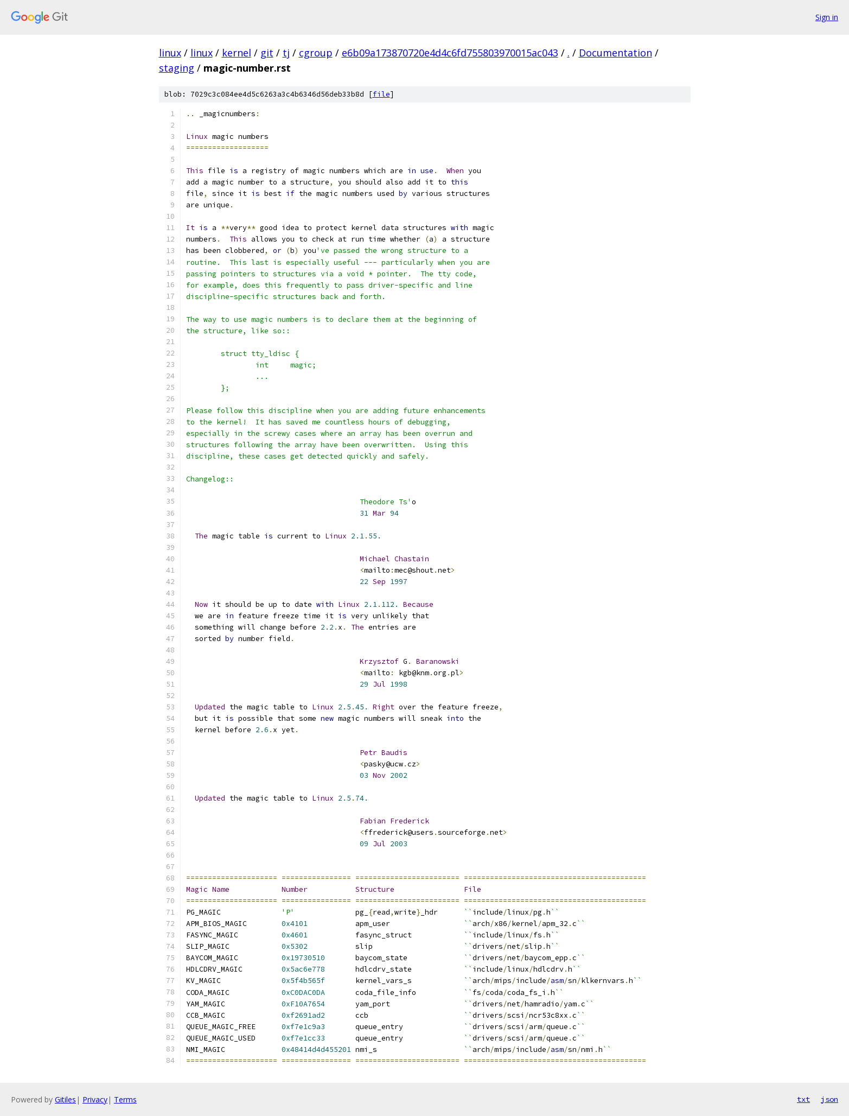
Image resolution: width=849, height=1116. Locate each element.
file (381, 94)
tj (286, 52)
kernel (236, 52)
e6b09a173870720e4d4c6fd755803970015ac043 (450, 52)
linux (170, 52)
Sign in (826, 17)
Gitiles (65, 1099)
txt (803, 1099)
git (266, 52)
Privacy (94, 1099)
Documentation (615, 52)
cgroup (316, 52)
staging (176, 67)
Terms (125, 1099)
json (829, 1099)
